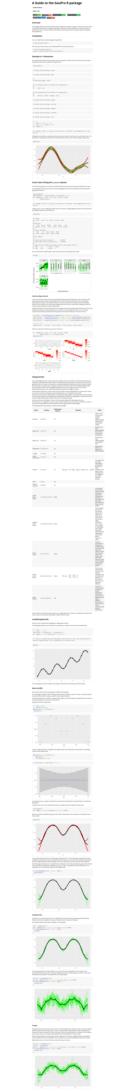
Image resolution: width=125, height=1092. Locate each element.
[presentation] (78, 470)
